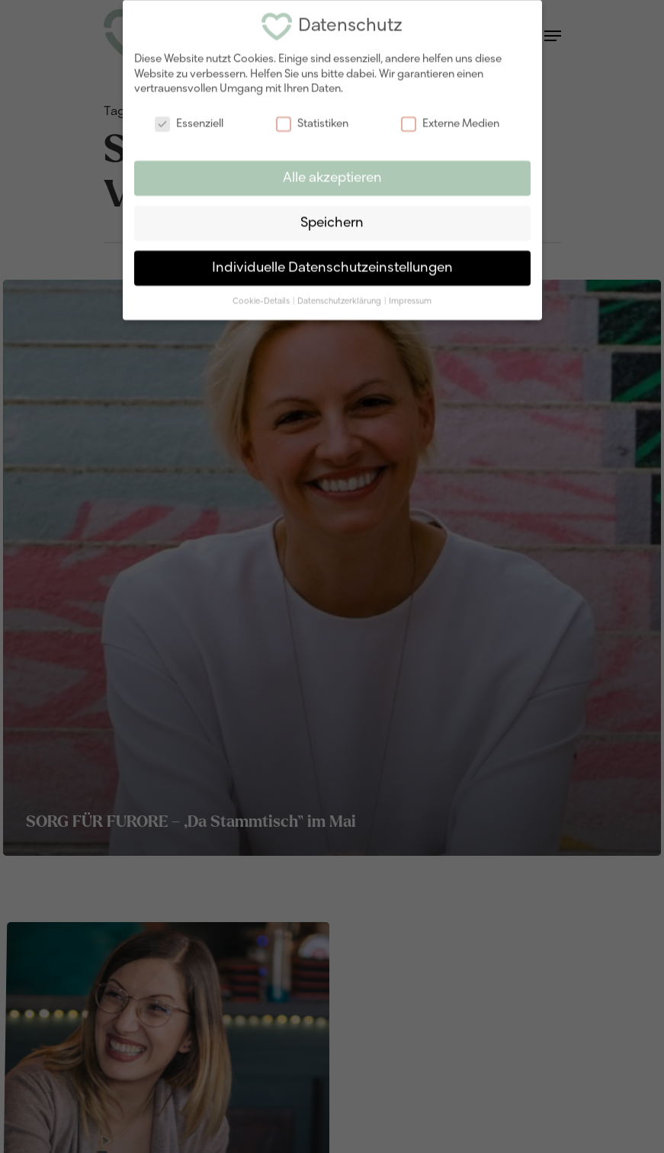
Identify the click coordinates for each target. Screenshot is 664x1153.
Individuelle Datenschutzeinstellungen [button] (332, 261)
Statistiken (312, 117)
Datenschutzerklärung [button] (340, 294)
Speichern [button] (332, 217)
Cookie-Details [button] (262, 294)
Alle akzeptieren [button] (332, 172)
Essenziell (189, 117)
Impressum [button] (410, 294)
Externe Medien (450, 117)
